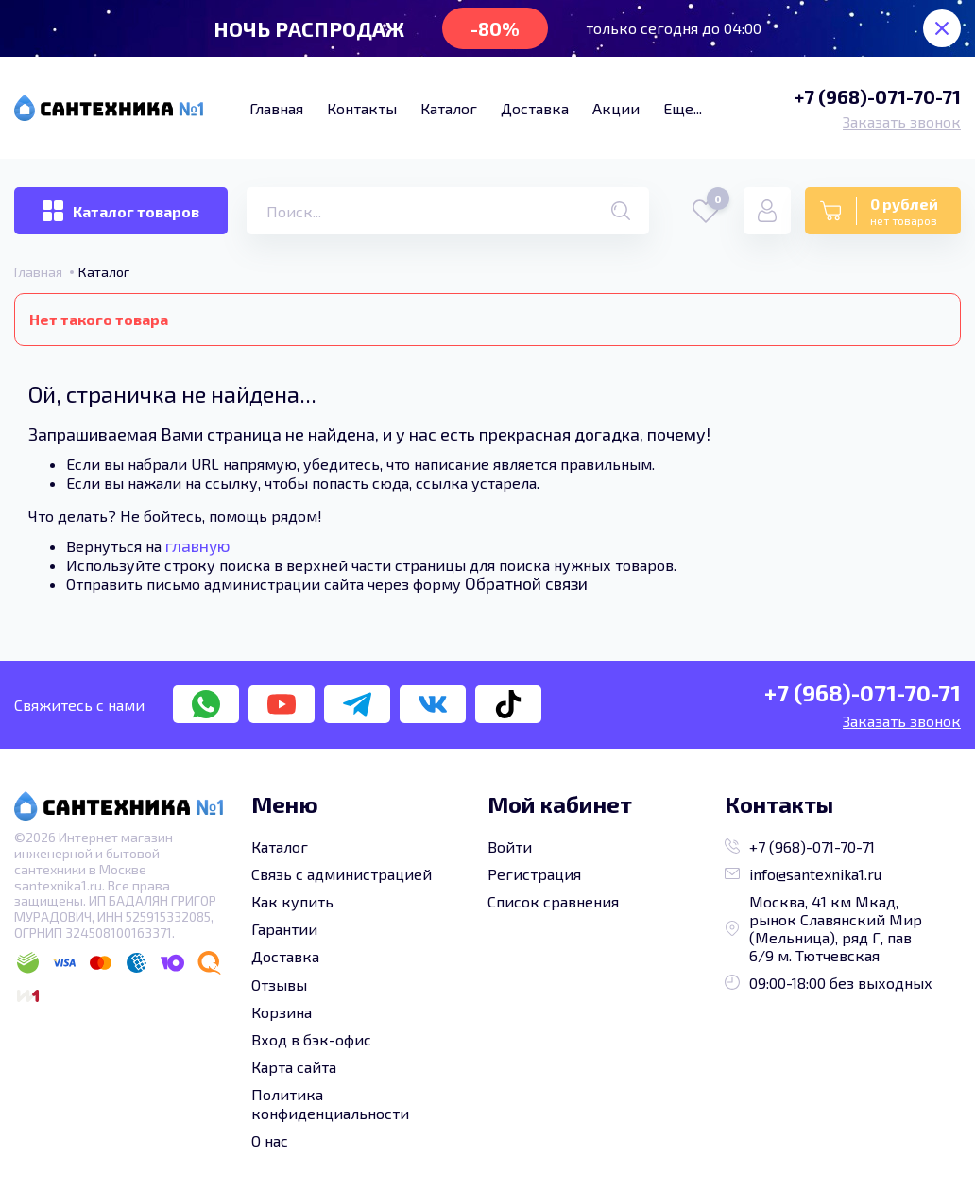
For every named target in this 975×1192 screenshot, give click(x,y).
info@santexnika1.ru (803, 874)
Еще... (682, 108)
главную (198, 545)
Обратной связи (526, 583)
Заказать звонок (902, 121)
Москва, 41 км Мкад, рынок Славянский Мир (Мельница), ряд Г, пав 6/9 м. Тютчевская (823, 928)
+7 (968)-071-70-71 (878, 96)
